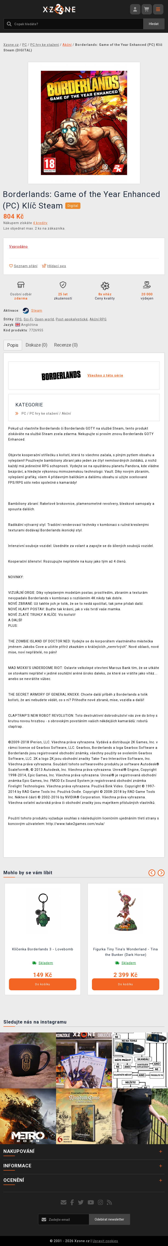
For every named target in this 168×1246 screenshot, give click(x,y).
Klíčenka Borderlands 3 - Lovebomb (42, 949)
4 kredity (40, 223)
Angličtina (26, 325)
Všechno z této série (105, 375)
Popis (12, 345)
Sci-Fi (28, 319)
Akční (66, 413)
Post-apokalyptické (72, 319)
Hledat (154, 24)
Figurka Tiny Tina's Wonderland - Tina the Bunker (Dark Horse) (125, 952)
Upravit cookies (105, 1241)
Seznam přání (23, 266)
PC (24, 413)
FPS (18, 319)
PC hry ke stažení (44, 413)
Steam (36, 310)
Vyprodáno (18, 246)
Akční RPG (98, 319)
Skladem (46, 963)
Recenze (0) (66, 345)
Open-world (44, 319)
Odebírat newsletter (109, 1219)
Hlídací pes (54, 266)
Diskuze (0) (36, 345)
